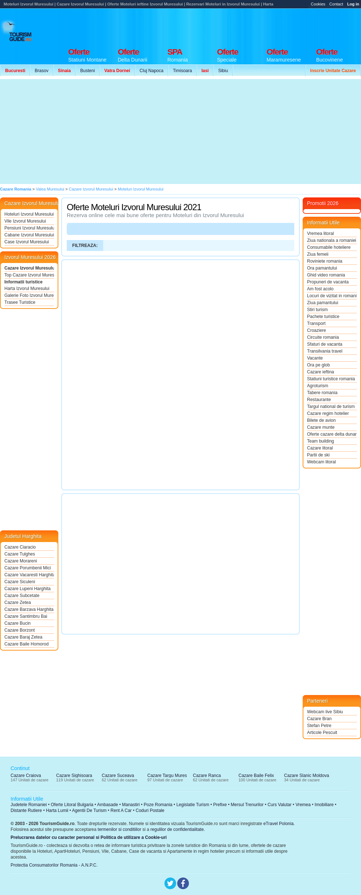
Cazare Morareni (20, 561)
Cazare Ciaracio (20, 547)
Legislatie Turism (192, 804)
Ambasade (107, 804)
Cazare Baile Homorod (26, 644)
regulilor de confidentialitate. (178, 829)
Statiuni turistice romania (331, 378)
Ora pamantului (322, 268)
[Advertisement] (134, 131)
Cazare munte (320, 427)
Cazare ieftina (320, 371)
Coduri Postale (150, 810)
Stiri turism (317, 309)
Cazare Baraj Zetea (23, 637)
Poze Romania (158, 804)
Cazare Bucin (17, 623)
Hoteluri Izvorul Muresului (29, 214)
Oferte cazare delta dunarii (332, 434)
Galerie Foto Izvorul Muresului (29, 295)
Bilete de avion (321, 420)
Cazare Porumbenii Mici (27, 567)
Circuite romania (323, 337)
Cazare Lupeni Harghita (27, 588)
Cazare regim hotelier (328, 413)
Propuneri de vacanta (328, 281)
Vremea (303, 804)
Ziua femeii (318, 254)
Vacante (315, 358)
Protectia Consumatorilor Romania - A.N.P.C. (54, 865)
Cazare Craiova (26, 775)
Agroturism (317, 385)
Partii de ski (318, 455)
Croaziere (316, 330)
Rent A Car (121, 810)
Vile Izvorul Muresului (25, 221)
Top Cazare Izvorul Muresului (29, 275)
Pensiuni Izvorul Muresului (29, 228)
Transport (316, 323)
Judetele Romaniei (29, 804)
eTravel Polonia (278, 823)
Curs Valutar (280, 804)
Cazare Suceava (118, 775)
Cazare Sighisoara (74, 775)
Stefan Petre (319, 725)
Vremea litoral (320, 233)
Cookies (318, 4)
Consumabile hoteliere (328, 247)
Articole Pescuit (322, 732)
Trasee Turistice (19, 302)
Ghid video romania (326, 275)
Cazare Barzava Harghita (29, 609)
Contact (336, 4)
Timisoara (182, 70)
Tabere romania (322, 392)
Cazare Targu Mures (167, 775)
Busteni (87, 70)
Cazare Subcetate (21, 595)
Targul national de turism (331, 406)
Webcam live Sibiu (325, 711)
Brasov (41, 70)
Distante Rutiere (26, 810)
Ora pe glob (318, 365)
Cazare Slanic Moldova (306, 775)
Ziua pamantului (322, 302)
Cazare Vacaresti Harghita (29, 574)
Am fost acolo (320, 288)
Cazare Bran (319, 718)
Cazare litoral (320, 448)
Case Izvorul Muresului (26, 241)
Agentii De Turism (89, 810)
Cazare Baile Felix (256, 775)
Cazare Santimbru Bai (25, 616)
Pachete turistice (323, 316)
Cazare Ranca (207, 775)
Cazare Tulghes (19, 554)
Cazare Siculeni (19, 581)
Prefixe (220, 804)
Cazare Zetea (17, 602)
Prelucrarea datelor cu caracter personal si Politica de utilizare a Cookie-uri (89, 837)
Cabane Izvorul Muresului (29, 235)
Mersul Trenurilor (247, 804)
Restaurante (319, 399)
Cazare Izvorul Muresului (29, 268)
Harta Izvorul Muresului (26, 288)
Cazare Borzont (19, 630)
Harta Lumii (57, 810)
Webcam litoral (321, 461)
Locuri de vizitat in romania (332, 295)
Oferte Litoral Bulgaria (72, 804)
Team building (320, 441)
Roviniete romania (324, 261)
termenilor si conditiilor (119, 829)
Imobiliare (324, 804)
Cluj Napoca (151, 70)
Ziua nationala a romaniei (331, 240)
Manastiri (131, 804)
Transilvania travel (324, 351)
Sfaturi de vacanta (324, 344)
